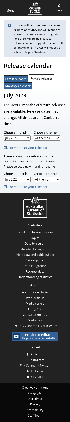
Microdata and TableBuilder (35, 255)
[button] (10, 8)
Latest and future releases (35, 232)
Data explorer (35, 260)
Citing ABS (35, 309)
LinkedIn (37, 371)
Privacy (35, 404)
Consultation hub (35, 315)
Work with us (35, 298)
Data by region (35, 243)
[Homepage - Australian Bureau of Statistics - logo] (35, 8)
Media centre (35, 303)
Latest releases (16, 79)
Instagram (37, 360)
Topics (35, 238)
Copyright (35, 393)
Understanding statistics (35, 277)
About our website (35, 292)
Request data (35, 271)
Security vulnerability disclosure (35, 326)
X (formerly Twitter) (37, 365)
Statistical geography (35, 249)
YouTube (37, 377)
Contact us (35, 320)
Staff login (35, 415)
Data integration (35, 266)
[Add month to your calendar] (26, 147)
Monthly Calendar (18, 86)
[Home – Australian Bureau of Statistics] (35, 207)
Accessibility (35, 410)
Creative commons (35, 387)
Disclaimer (35, 399)
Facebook (37, 354)
